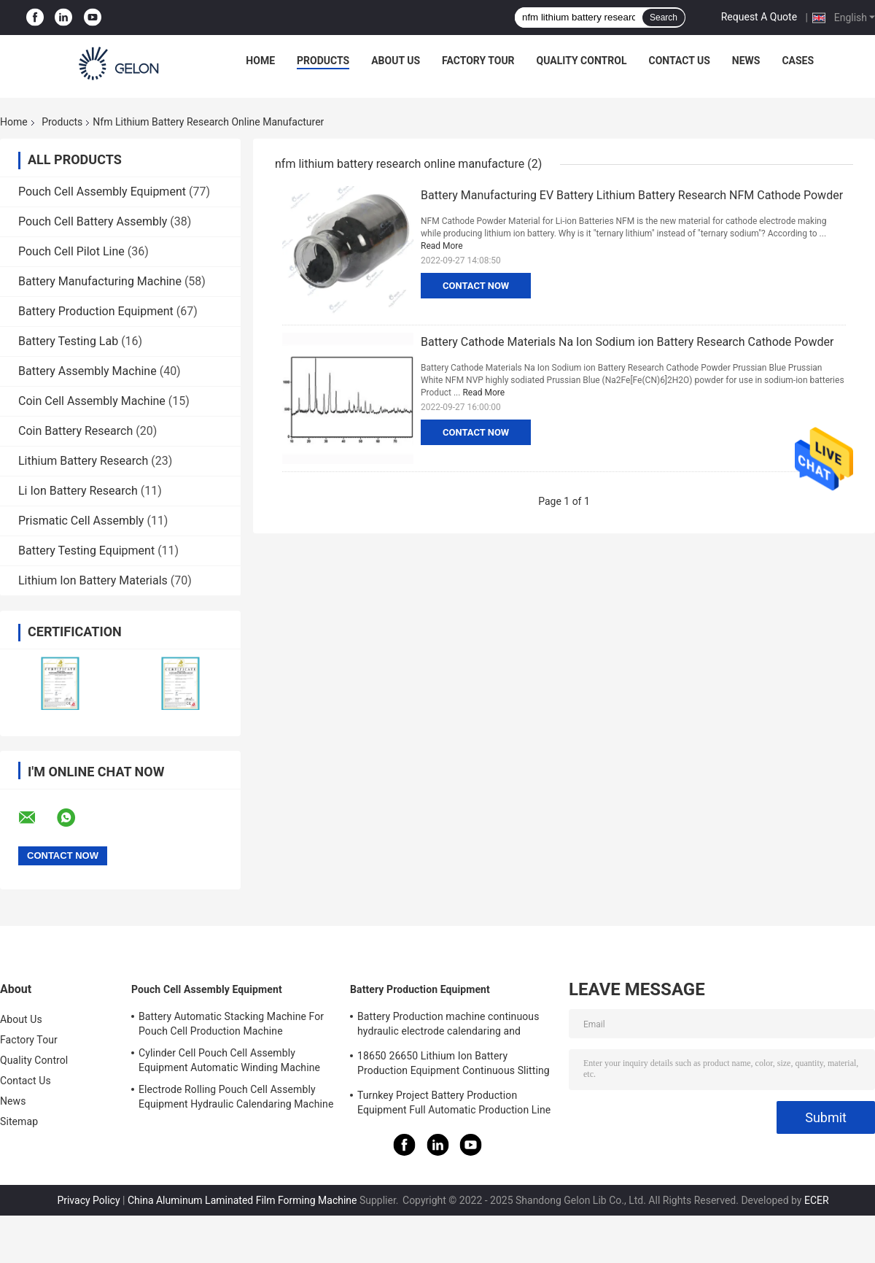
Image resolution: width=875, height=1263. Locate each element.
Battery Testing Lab (68, 341)
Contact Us (678, 60)
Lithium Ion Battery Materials (93, 580)
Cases (798, 60)
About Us (395, 60)
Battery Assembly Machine (87, 371)
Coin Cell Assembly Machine (92, 401)
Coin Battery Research (75, 431)
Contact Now (476, 285)
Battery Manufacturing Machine (100, 281)
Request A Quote (759, 17)
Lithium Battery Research (83, 461)
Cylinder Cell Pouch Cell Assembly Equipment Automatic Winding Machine (229, 1060)
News (746, 60)
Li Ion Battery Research (78, 491)
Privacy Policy (88, 1200)
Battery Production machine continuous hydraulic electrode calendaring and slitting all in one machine (448, 1026)
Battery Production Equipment (96, 311)
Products (323, 60)
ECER (816, 1200)
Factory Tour (478, 60)
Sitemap (19, 1121)
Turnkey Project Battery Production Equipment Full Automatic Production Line (454, 1102)
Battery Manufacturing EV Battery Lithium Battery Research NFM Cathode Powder (632, 195)
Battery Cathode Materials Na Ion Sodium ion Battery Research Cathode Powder (627, 342)
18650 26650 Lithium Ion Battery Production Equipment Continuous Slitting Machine (453, 1065)
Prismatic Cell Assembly (81, 521)
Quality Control (582, 60)
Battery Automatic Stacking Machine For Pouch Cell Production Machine (231, 1024)
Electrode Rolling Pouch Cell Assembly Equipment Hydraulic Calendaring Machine (236, 1097)
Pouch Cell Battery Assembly (92, 221)
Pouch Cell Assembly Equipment (102, 191)
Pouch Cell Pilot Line (71, 251)
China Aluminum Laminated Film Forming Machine (242, 1200)
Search (663, 17)
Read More (442, 246)
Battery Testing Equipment (86, 550)
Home (260, 60)
